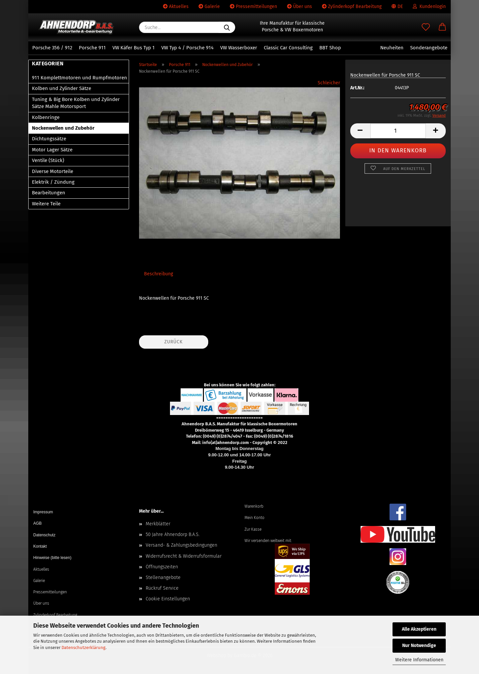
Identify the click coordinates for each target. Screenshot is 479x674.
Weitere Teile (46, 204)
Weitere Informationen (419, 660)
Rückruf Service (162, 588)
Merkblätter (158, 524)
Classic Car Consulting (288, 48)
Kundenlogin (429, 6)
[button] (442, 27)
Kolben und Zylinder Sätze (61, 88)
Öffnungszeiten (162, 567)
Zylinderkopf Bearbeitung (352, 6)
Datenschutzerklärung (83, 647)
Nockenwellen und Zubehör (63, 128)
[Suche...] (227, 27)
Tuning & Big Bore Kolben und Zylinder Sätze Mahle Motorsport (76, 102)
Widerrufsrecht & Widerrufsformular (184, 556)
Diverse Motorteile (52, 171)
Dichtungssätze (49, 139)
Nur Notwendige (419, 645)
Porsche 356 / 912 (52, 48)
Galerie (209, 6)
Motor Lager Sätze (52, 150)
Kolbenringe (46, 117)
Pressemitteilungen (253, 6)
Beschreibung (158, 274)
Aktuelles (176, 6)
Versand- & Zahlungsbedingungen (181, 545)
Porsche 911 (92, 48)
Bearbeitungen (48, 193)
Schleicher (329, 83)
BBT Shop (330, 48)
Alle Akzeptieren (419, 629)
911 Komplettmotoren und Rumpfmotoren (79, 78)
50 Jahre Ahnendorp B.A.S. (173, 534)
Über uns (299, 6)
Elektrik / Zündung (53, 182)
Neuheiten (391, 48)
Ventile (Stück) (48, 160)
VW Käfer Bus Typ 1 (133, 48)
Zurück (173, 342)
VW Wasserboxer (238, 48)
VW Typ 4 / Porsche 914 (187, 48)
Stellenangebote (163, 577)
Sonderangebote (428, 48)
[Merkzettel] (425, 27)
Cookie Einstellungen (168, 599)
